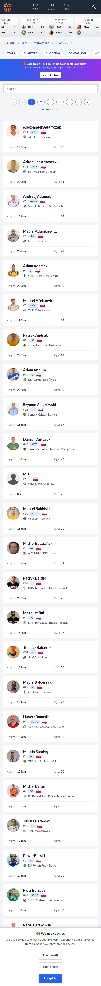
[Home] (7, 7)
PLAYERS (61, 43)
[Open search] (94, 7)
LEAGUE (9, 43)
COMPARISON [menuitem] (77, 53)
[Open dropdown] (71, 43)
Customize (50, 966)
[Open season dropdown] (30, 43)
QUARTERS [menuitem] (30, 53)
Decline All (50, 955)
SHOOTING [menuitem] (53, 53)
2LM (24, 43)
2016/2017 (41, 43)
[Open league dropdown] (18, 43)
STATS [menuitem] (11, 53)
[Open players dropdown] (52, 43)
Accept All (50, 978)
